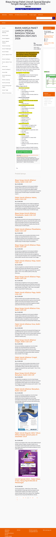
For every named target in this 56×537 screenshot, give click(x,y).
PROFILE (11, 14)
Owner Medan (5, 51)
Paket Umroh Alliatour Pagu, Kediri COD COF (28, 293)
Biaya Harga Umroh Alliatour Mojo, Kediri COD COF (28, 246)
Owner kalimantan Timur (6, 76)
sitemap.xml (48, 530)
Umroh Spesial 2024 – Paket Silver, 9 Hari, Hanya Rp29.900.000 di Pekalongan (27, 480)
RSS (44, 530)
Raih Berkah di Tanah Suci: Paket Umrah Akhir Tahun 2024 (48, 101)
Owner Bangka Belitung (5, 31)
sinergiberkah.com (33, 531)
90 (37, 497)
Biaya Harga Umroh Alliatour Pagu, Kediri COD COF (28, 277)
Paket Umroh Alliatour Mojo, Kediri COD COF (28, 261)
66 (28, 497)
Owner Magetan (5, 38)
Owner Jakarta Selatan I (5, 42)
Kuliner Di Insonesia (6, 93)
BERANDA (4, 14)
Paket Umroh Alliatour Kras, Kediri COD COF (27, 325)
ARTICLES (40, 14)
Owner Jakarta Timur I (7, 55)
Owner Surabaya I (6, 59)
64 (23, 497)
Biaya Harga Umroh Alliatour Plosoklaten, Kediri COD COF (25, 214)
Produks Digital (32, 14)
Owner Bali (4, 72)
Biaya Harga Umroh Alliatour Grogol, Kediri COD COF (25, 341)
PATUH (3, 22)
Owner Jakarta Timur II (7, 62)
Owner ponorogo (6, 82)
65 (25, 497)
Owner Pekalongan (6, 48)
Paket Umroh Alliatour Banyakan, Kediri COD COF (27, 390)
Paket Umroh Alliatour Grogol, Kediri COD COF (26, 358)
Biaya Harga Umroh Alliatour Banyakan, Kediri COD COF (25, 374)
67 (30, 497)
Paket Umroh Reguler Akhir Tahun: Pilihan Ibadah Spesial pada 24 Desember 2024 (28, 434)
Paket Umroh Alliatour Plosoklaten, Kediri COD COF (28, 230)
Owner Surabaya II (6, 69)
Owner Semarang (6, 45)
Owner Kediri (5, 35)
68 (32, 497)
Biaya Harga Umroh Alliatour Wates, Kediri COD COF (25, 181)
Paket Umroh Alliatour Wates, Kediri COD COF (26, 198)
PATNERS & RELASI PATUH (21, 14)
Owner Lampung (6, 79)
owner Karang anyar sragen (6, 86)
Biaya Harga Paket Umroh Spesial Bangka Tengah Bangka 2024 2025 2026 (49, 36)
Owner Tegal (5, 90)
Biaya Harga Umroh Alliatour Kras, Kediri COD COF (27, 309)
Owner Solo (4, 66)
